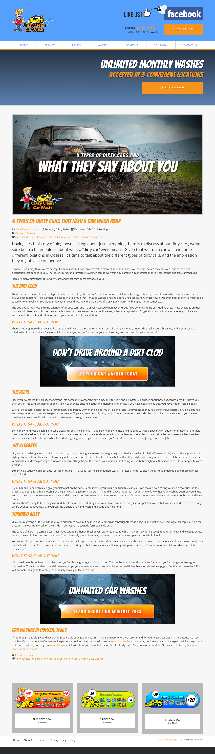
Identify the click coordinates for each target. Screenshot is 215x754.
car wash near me (25, 237)
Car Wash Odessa (25, 233)
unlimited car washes (91, 237)
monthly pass (57, 645)
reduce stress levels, (122, 641)
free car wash (45, 237)
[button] (161, 45)
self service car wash (66, 237)
